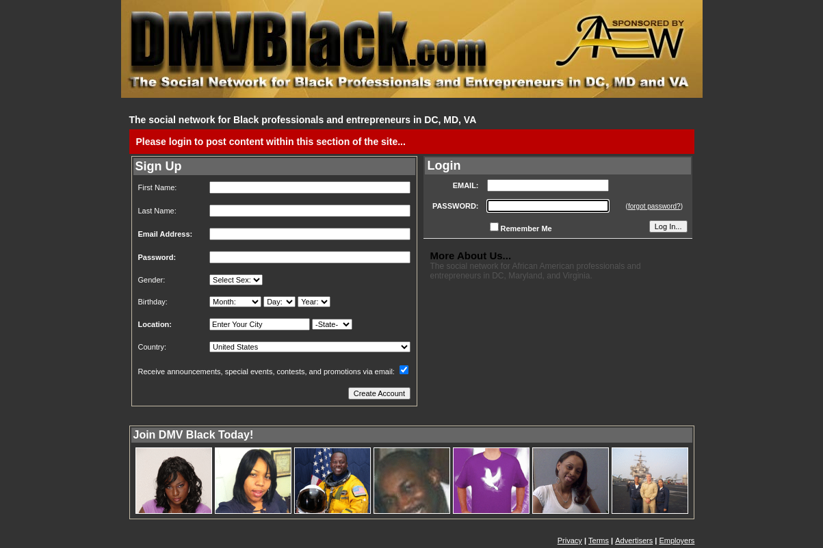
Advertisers (634, 540)
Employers (676, 540)
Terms (598, 540)
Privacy (570, 540)
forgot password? (654, 206)
